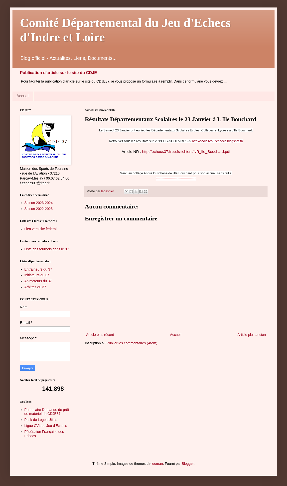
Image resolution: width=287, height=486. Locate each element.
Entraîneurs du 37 (38, 269)
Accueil (22, 96)
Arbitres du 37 (35, 287)
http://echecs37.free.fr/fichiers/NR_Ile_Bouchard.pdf (186, 151)
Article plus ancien (251, 335)
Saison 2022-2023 (38, 209)
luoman (157, 464)
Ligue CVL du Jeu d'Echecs (45, 426)
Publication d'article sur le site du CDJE (58, 72)
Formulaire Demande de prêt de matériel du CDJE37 (46, 412)
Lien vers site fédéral (40, 229)
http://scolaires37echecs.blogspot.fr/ (217, 141)
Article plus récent (100, 335)
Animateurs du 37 (38, 281)
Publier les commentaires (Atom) (132, 343)
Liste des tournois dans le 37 (46, 249)
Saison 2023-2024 (38, 203)
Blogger (187, 464)
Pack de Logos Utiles (40, 420)
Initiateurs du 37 (36, 275)
